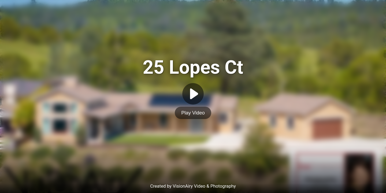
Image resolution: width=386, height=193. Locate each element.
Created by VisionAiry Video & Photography (193, 186)
